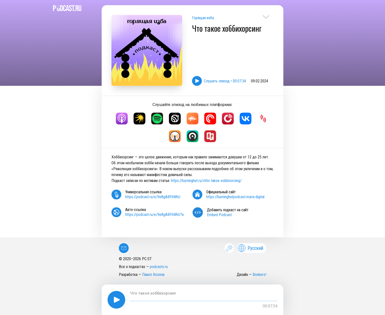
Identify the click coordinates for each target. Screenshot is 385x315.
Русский (250, 248)
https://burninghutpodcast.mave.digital (235, 197)
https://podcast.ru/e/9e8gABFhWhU (152, 197)
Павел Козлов (153, 274)
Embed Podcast (219, 214)
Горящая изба (203, 17)
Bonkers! (259, 274)
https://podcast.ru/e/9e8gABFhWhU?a (154, 214)
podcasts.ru (159, 266)
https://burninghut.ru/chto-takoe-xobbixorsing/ (206, 180)
